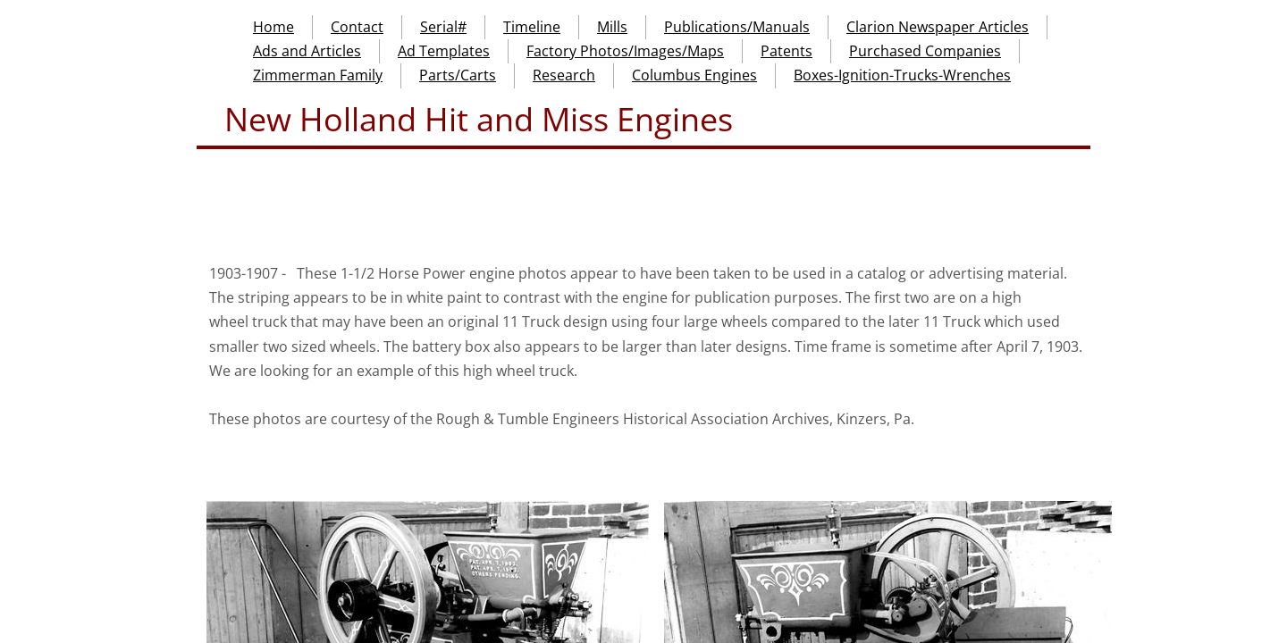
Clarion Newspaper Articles (937, 27)
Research (564, 75)
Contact (357, 27)
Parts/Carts (457, 75)
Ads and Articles (307, 51)
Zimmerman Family (318, 75)
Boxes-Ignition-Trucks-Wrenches (902, 75)
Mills (612, 27)
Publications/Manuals (737, 27)
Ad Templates (444, 51)
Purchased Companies (925, 51)
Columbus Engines (694, 75)
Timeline (531, 27)
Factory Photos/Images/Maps (625, 51)
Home (273, 27)
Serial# (443, 27)
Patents (786, 51)
